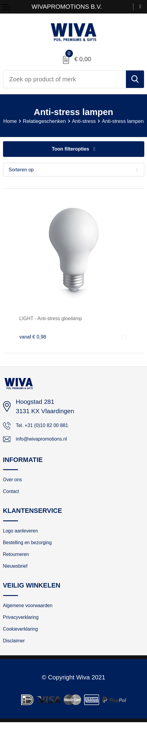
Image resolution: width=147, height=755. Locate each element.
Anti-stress (110, 121)
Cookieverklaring (25, 658)
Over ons (15, 493)
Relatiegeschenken (64, 121)
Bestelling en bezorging (34, 562)
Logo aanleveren (25, 548)
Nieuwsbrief (18, 589)
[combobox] (64, 79)
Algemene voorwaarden (35, 631)
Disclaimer (17, 672)
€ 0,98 (34, 344)
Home (24, 121)
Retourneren (19, 575)
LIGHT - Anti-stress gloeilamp (59, 326)
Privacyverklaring (26, 644)
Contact (13, 507)
